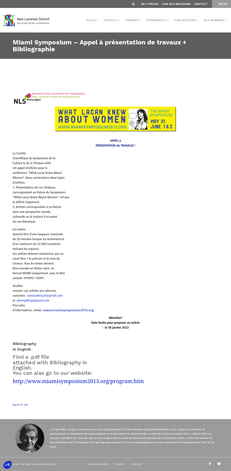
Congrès (132, 20)
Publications (185, 20)
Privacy (119, 464)
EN (220, 4)
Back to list (20, 404)
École (91, 20)
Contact (201, 4)
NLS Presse (149, 4)
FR (225, 4)
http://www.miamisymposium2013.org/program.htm (78, 381)
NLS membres (214, 20)
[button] (7, 465)
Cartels (110, 20)
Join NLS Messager (176, 4)
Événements (157, 20)
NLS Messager (98, 464)
